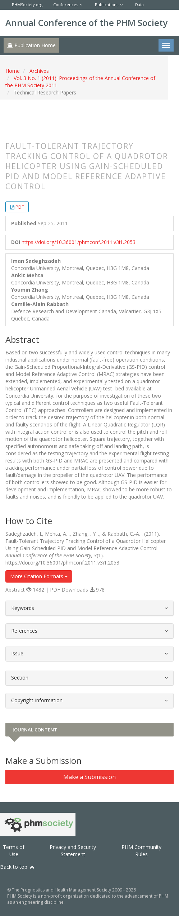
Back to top (17, 866)
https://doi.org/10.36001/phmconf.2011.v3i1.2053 (79, 242)
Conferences (65, 4)
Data (139, 4)
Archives (39, 70)
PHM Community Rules (141, 851)
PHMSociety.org (27, 4)
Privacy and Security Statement (73, 851)
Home (12, 70)
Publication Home (31, 45)
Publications (106, 4)
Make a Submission (89, 777)
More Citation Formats (39, 576)
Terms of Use (13, 851)
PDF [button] (19, 207)
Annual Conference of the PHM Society (86, 22)
